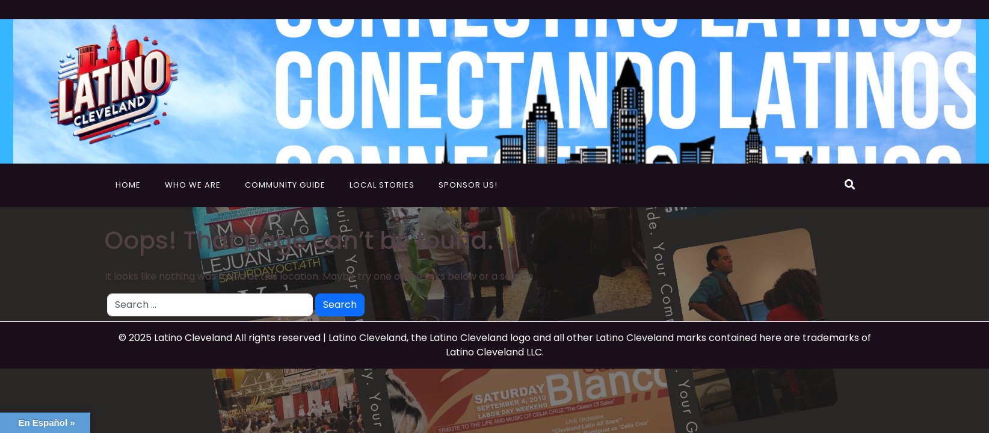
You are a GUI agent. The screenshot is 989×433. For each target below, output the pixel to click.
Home (128, 185)
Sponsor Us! (468, 185)
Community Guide (285, 185)
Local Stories (382, 185)
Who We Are (193, 185)
